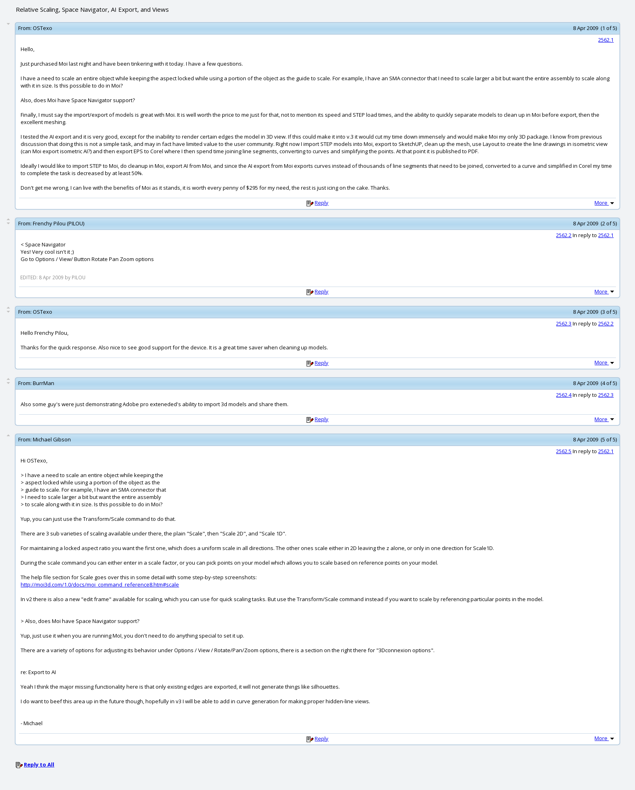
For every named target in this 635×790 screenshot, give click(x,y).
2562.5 (563, 451)
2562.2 (563, 235)
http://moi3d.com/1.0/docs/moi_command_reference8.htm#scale (100, 584)
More (605, 202)
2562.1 (606, 39)
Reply (321, 202)
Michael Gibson (52, 439)
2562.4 (563, 394)
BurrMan (43, 383)
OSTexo (42, 28)
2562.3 (563, 323)
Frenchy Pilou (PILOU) (58, 223)
